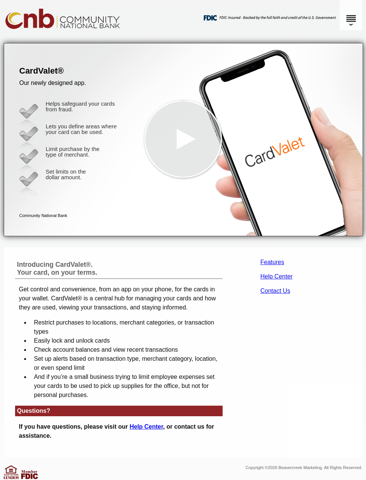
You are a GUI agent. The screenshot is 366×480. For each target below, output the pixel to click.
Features (272, 262)
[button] (183, 139)
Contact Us (275, 291)
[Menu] (351, 15)
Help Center (276, 276)
